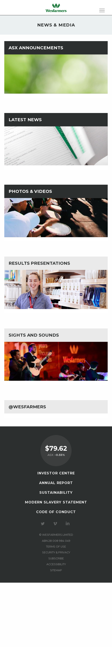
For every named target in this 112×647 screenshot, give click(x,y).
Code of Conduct (56, 512)
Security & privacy (56, 552)
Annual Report (56, 483)
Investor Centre (56, 473)
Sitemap (56, 570)
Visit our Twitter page (43, 523)
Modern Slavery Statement (56, 502)
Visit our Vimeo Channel (55, 523)
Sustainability (56, 493)
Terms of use (56, 546)
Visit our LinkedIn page (68, 523)
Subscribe (56, 558)
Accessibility (56, 564)
